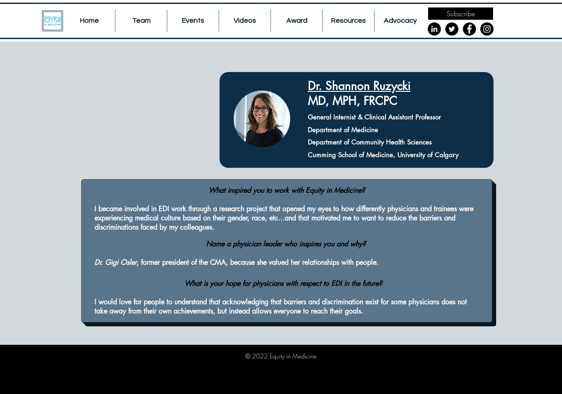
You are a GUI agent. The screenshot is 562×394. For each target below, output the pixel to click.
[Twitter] (451, 29)
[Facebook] (469, 29)
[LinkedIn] (434, 29)
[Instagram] (487, 29)
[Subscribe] (461, 13)
